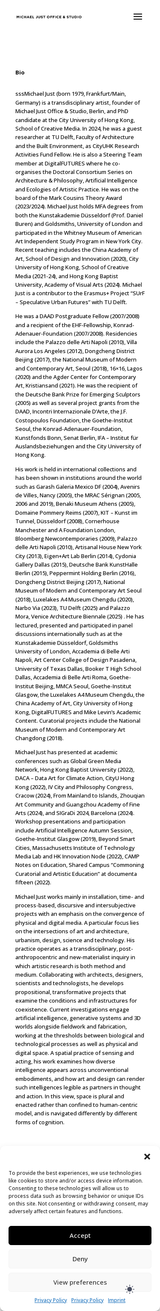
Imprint (116, 1300)
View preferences (80, 1282)
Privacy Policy (51, 1300)
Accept (80, 1235)
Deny (80, 1258)
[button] (147, 1156)
